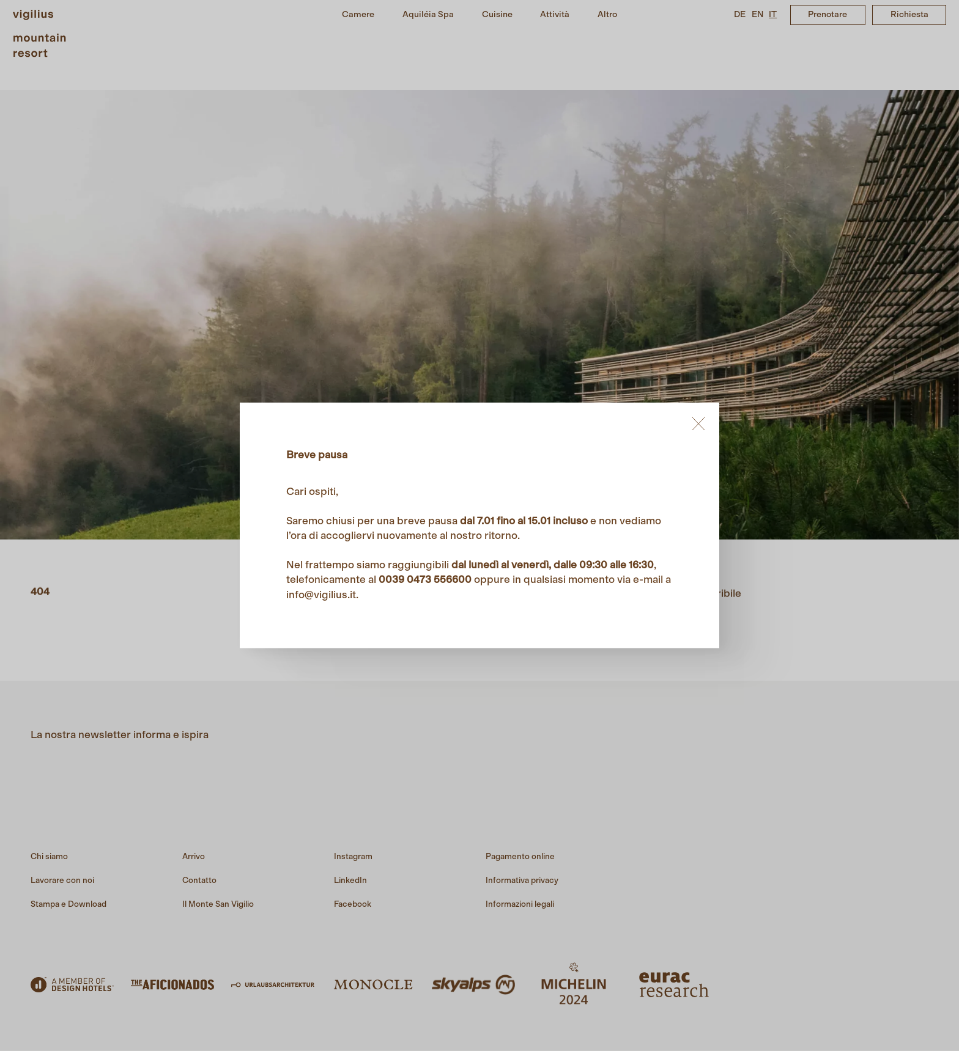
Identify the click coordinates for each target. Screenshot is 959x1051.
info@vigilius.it (321, 594)
